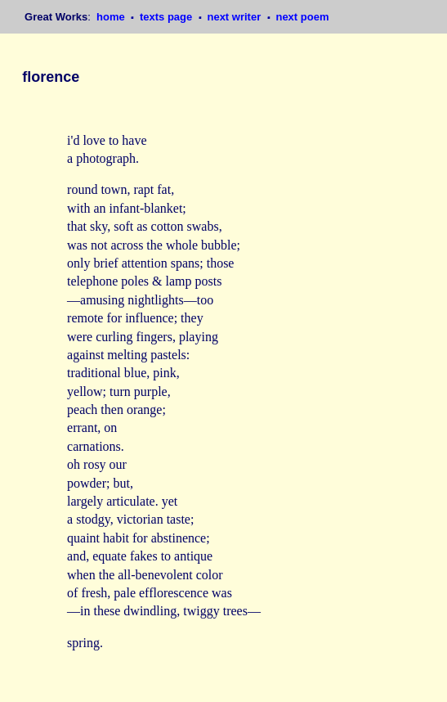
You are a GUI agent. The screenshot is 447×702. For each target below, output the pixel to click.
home (111, 17)
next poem (302, 17)
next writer (235, 17)
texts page (167, 17)
